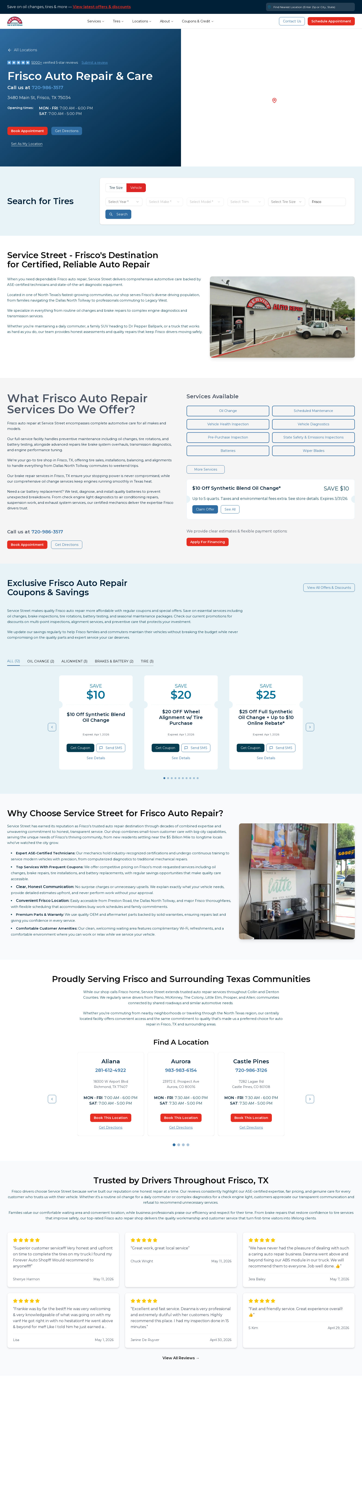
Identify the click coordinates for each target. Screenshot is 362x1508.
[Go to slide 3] (172, 778)
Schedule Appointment (331, 21)
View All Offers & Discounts (329, 588)
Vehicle (136, 188)
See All (230, 509)
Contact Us (292, 21)
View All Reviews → (181, 1358)
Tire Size (116, 188)
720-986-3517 (47, 87)
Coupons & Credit (198, 21)
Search (118, 214)
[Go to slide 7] (186, 778)
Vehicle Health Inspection (228, 424)
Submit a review (95, 62)
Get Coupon (80, 748)
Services (95, 21)
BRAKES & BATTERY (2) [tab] (114, 661)
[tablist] (80, 662)
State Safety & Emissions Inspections (313, 437)
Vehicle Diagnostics (313, 424)
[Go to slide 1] (164, 778)
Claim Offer (205, 509)
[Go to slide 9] (194, 778)
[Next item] (310, 727)
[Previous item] (52, 727)
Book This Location (111, 1118)
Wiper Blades (313, 451)
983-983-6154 (181, 1070)
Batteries (228, 451)
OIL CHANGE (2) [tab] (40, 661)
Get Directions (66, 131)
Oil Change (228, 411)
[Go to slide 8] (190, 778)
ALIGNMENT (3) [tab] (74, 661)
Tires (118, 21)
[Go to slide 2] (168, 778)
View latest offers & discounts (102, 7)
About (167, 21)
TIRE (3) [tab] (147, 661)
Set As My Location (27, 144)
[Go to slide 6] (183, 778)
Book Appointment (27, 131)
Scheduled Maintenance (313, 411)
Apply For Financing (207, 542)
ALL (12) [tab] (13, 661)
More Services (205, 469)
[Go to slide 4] (175, 778)
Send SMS (110, 748)
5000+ (36, 62)
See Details (96, 758)
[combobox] (123, 202)
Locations (142, 21)
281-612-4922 (110, 1070)
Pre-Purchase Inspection (228, 437)
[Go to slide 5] (179, 778)
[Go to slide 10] (198, 778)
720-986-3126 (251, 1070)
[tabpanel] (181, 727)
